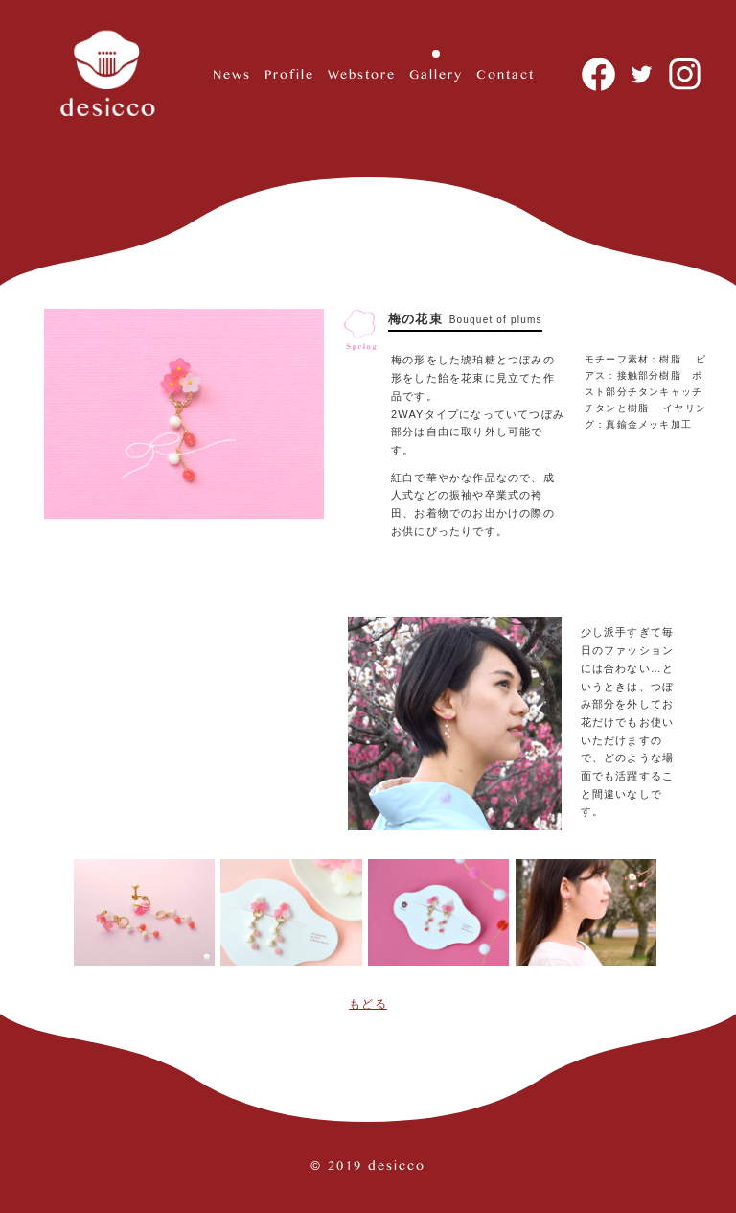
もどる (368, 1004)
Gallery (436, 73)
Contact (505, 73)
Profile (289, 73)
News (232, 73)
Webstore (362, 73)
